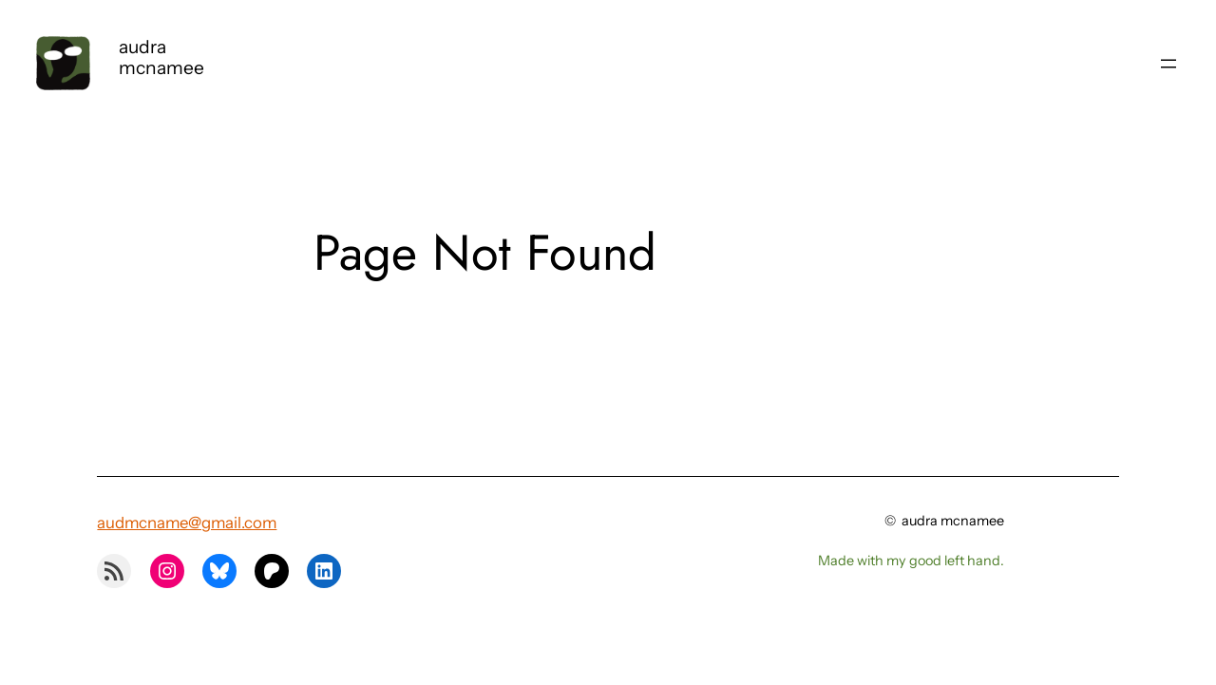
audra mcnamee (161, 57)
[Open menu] (1168, 63)
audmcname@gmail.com (186, 522)
